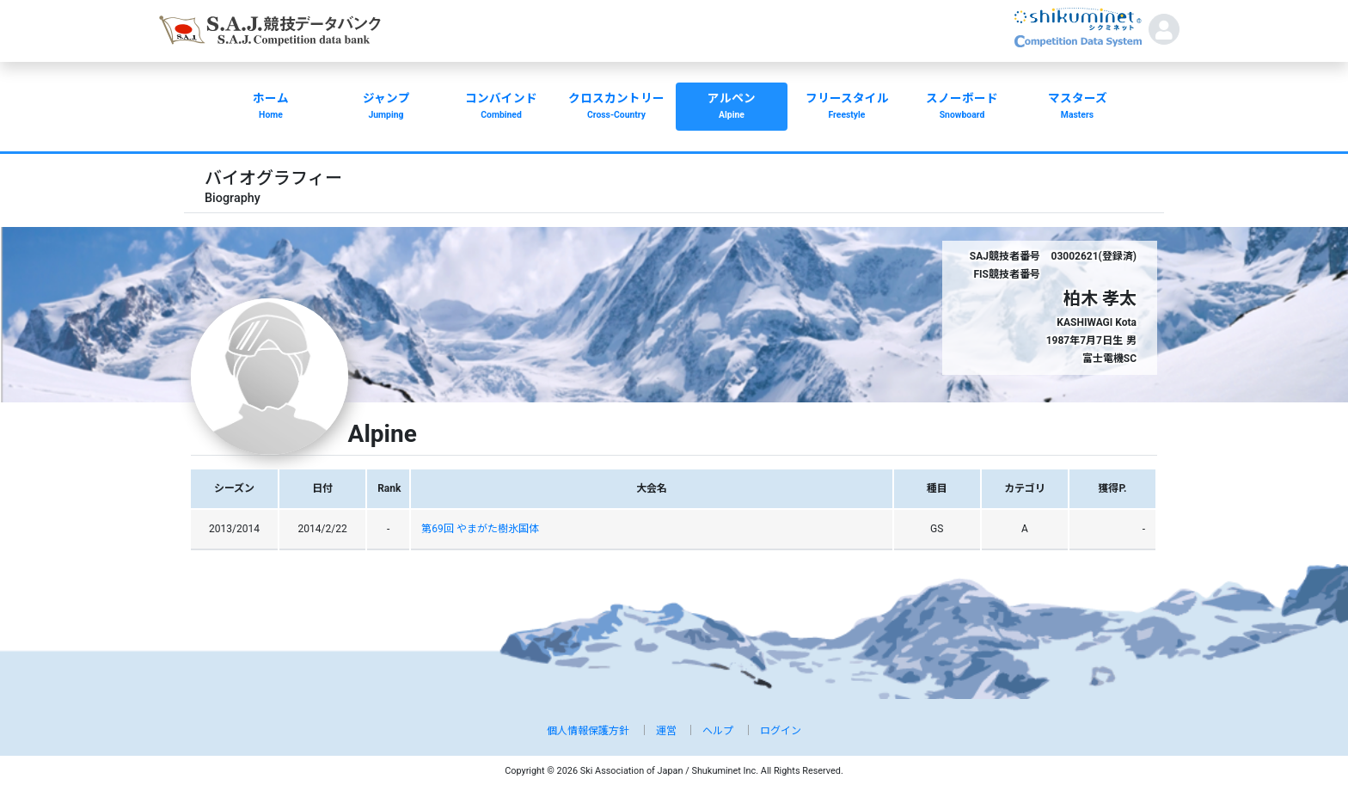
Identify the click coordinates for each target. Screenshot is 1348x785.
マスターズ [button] (1077, 107)
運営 (666, 731)
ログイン (780, 731)
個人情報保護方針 (588, 731)
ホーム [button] (271, 107)
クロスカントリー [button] (616, 107)
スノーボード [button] (962, 107)
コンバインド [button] (501, 107)
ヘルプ (717, 731)
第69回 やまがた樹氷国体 (479, 529)
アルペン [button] (732, 107)
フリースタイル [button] (847, 107)
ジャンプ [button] (386, 107)
